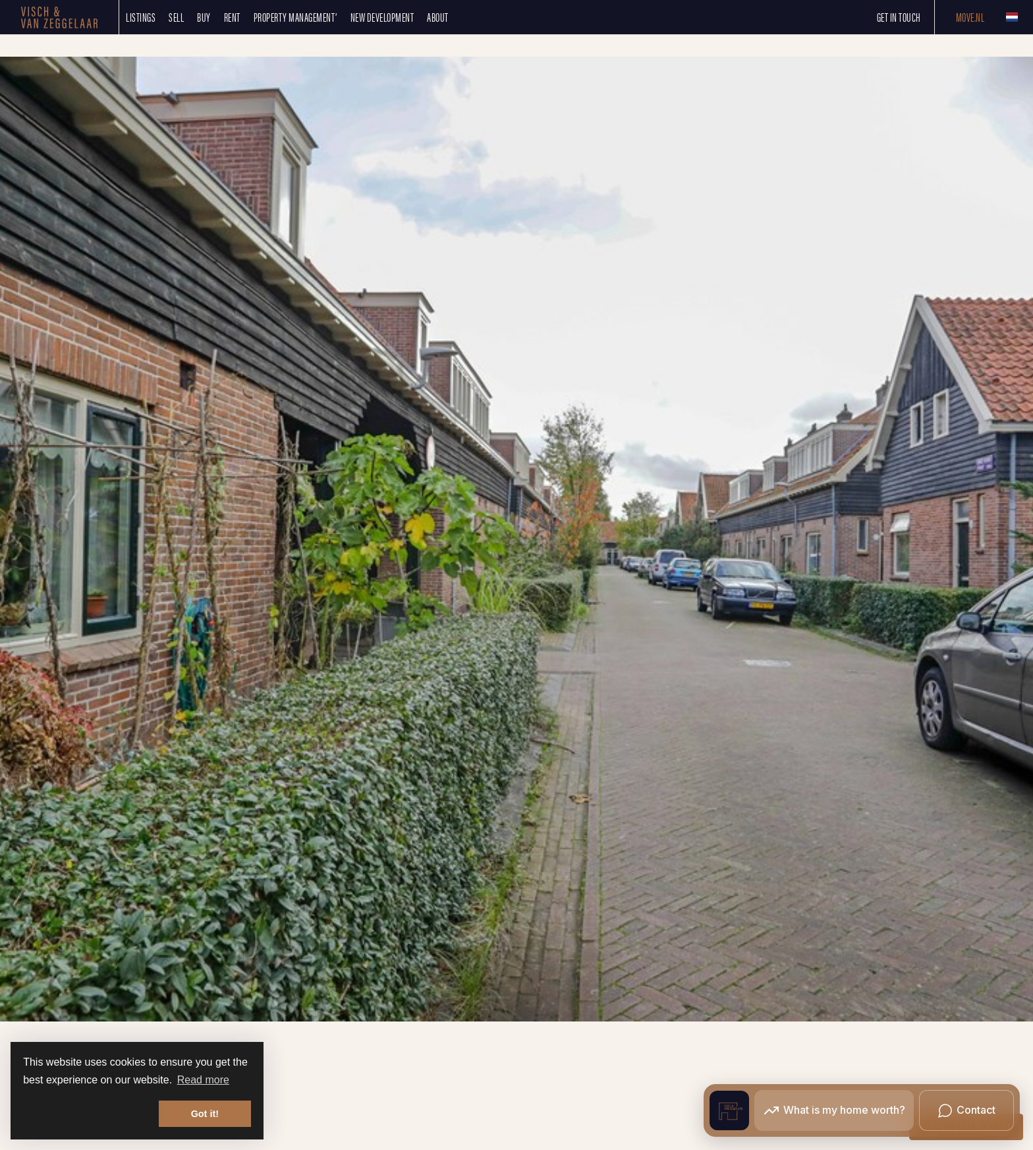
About (438, 17)
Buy (204, 17)
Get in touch (899, 17)
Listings (140, 17)
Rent (232, 17)
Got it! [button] (205, 1113)
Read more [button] (203, 1079)
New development (382, 17)
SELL (176, 17)
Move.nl (970, 17)
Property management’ (295, 17)
